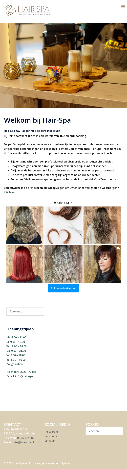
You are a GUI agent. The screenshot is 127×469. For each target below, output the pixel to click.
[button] (24, 225)
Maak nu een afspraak (63, 81)
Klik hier (9, 192)
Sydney (66, 463)
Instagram (51, 431)
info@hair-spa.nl (25, 376)
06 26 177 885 (28, 372)
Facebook (51, 436)
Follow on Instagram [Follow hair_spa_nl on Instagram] (63, 288)
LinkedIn (50, 440)
